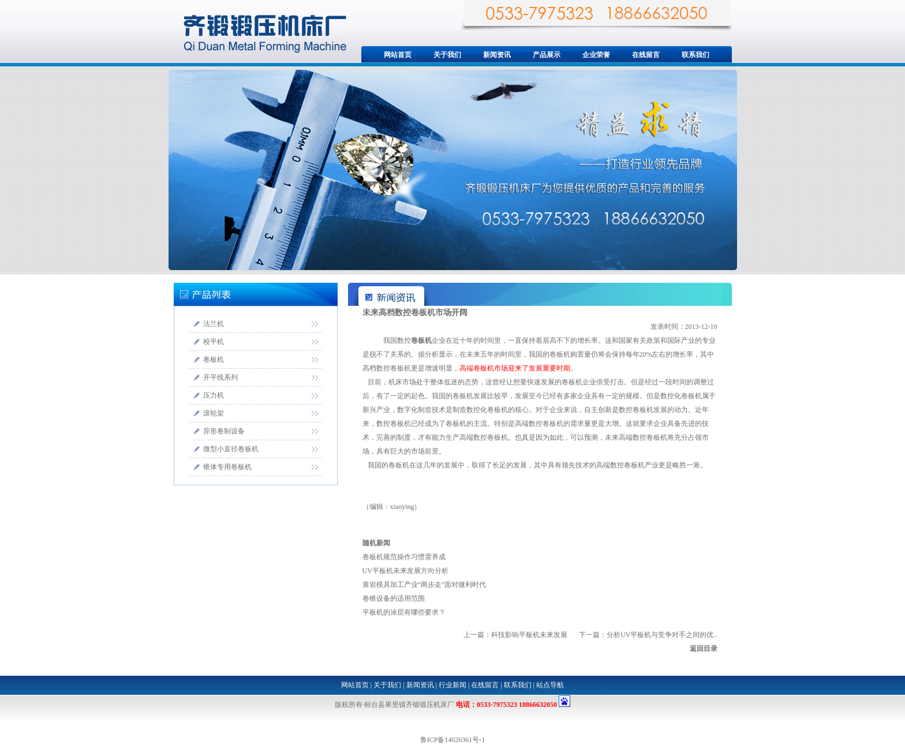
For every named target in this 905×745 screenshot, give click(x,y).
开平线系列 (220, 377)
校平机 (213, 342)
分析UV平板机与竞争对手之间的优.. (662, 635)
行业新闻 (452, 685)
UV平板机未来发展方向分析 (405, 571)
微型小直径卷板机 (231, 449)
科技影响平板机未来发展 (529, 635)
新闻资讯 (497, 55)
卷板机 (213, 359)
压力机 (213, 395)
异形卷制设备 (224, 431)
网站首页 (398, 55)
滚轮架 (213, 413)
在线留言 (646, 55)
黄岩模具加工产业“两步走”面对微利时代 (424, 585)
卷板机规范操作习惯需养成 (404, 557)
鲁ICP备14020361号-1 (452, 740)
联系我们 (695, 55)
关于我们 (447, 55)
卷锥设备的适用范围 (393, 598)
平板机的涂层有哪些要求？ (404, 612)
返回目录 (703, 649)
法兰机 (213, 324)
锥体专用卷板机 (227, 467)
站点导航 (550, 685)
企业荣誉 (596, 55)
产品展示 (546, 55)
